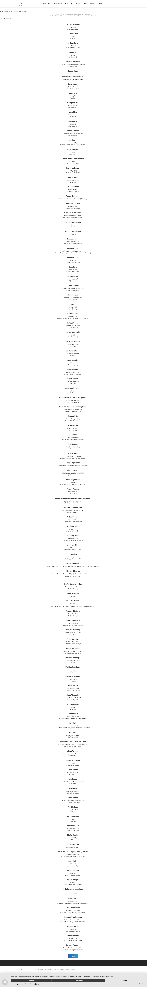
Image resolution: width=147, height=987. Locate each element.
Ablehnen (31, 980)
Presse (78, 3)
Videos (92, 3)
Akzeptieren (78, 980)
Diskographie (58, 3)
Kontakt (100, 3)
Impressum (133, 983)
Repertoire (68, 3)
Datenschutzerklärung (140, 983)
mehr (125, 980)
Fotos (85, 3)
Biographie (46, 3)
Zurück (72, 956)
